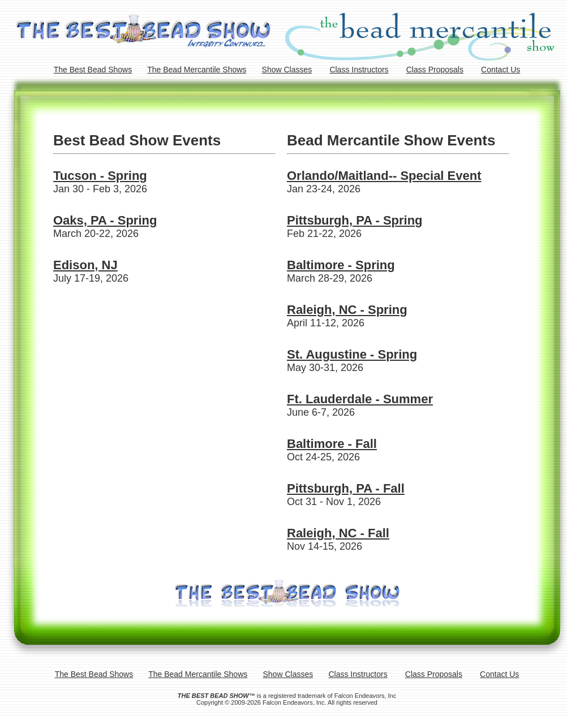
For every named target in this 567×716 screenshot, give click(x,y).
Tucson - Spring (100, 176)
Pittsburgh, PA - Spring (355, 220)
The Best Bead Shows (93, 69)
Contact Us (500, 69)
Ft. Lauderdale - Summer (360, 399)
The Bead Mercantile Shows (196, 69)
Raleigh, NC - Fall (338, 533)
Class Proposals (434, 69)
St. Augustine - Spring (352, 354)
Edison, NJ (85, 265)
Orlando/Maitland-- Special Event (384, 176)
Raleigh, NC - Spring (347, 310)
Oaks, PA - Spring (105, 220)
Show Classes (287, 69)
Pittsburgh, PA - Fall (346, 488)
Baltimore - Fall (332, 444)
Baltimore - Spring (341, 265)
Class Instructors (358, 69)
